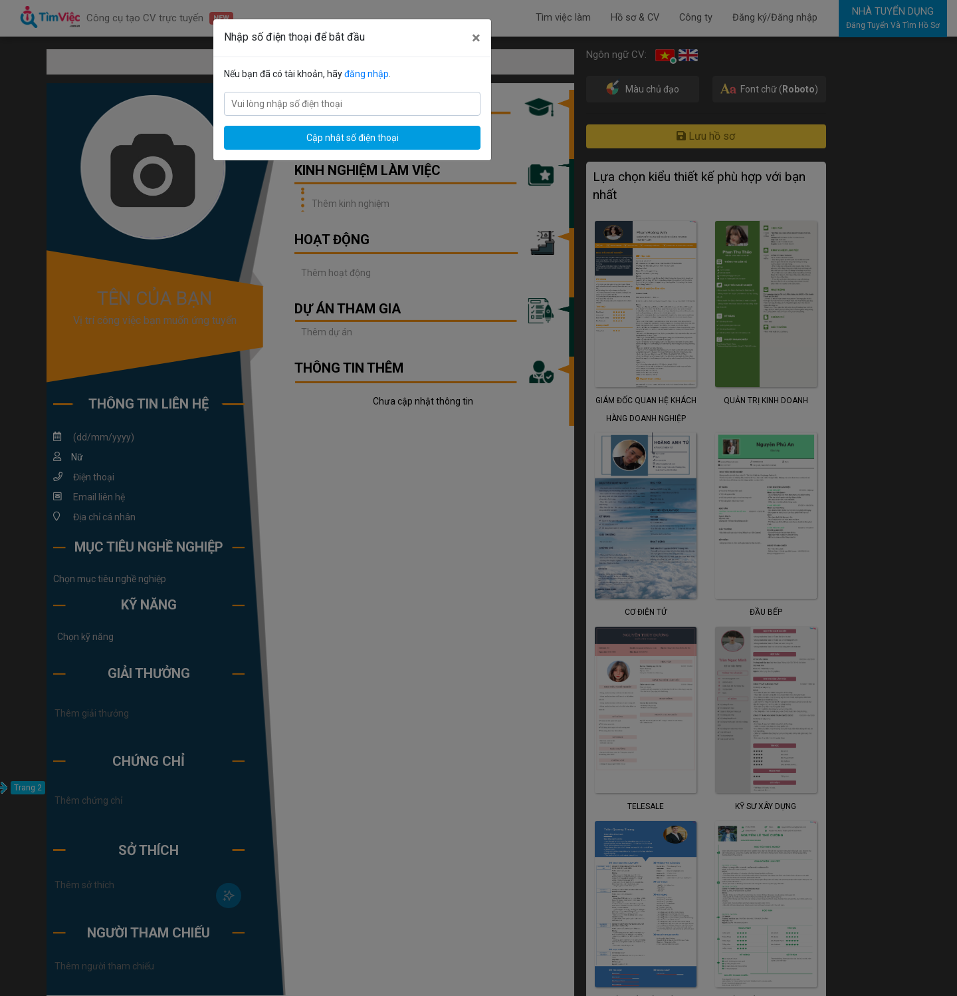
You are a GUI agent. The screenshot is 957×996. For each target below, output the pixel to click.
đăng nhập (366, 74)
